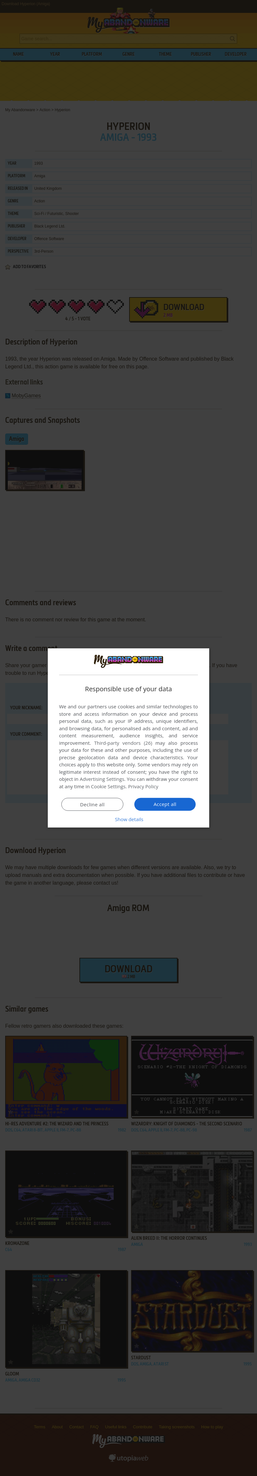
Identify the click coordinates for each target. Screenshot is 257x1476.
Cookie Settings (108, 786)
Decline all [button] (92, 804)
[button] (128, 819)
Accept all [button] (165, 804)
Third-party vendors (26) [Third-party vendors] (123, 743)
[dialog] (128, 738)
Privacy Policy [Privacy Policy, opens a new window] (143, 786)
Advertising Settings (102, 779)
